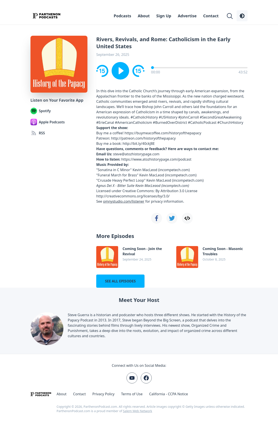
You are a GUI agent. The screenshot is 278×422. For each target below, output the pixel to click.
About (144, 15)
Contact (211, 15)
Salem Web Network (137, 411)
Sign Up (163, 15)
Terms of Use (132, 394)
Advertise (187, 15)
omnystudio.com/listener (123, 201)
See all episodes (120, 281)
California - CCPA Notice (168, 394)
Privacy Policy (103, 394)
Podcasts (122, 15)
